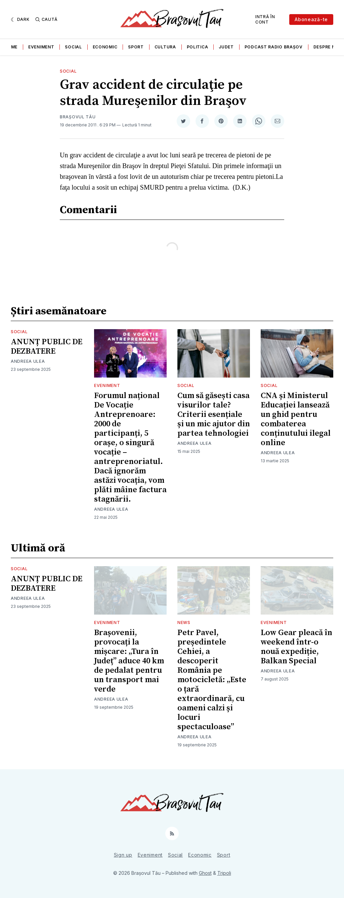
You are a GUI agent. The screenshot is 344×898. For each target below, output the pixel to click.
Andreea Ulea (28, 361)
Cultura (165, 46)
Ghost (205, 873)
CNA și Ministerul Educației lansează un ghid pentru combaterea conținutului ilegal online (296, 419)
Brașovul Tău (77, 116)
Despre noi (326, 46)
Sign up (123, 855)
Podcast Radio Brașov (274, 46)
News (183, 622)
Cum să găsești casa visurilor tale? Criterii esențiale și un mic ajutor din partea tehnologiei (213, 414)
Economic (105, 46)
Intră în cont (265, 19)
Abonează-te (311, 19)
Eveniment (41, 46)
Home (10, 46)
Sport (136, 46)
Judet (226, 46)
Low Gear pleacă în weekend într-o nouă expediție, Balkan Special (296, 647)
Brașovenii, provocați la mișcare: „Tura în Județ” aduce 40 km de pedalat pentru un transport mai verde (129, 661)
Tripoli (224, 873)
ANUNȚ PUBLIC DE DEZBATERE (46, 346)
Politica (197, 46)
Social (73, 46)
